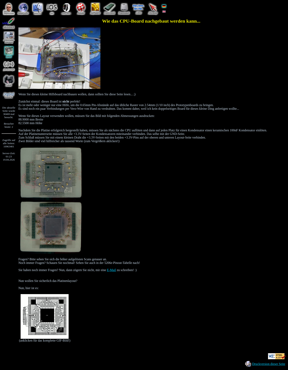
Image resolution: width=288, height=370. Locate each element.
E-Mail (111, 270)
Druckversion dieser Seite (268, 364)
